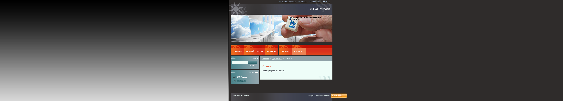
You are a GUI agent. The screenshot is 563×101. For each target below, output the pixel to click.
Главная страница (289, 1)
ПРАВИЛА (285, 51)
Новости (271, 51)
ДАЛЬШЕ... (277, 59)
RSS (328, 1)
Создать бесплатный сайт (319, 96)
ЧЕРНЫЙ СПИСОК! (254, 51)
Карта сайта (316, 1)
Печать (304, 1)
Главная (265, 59)
